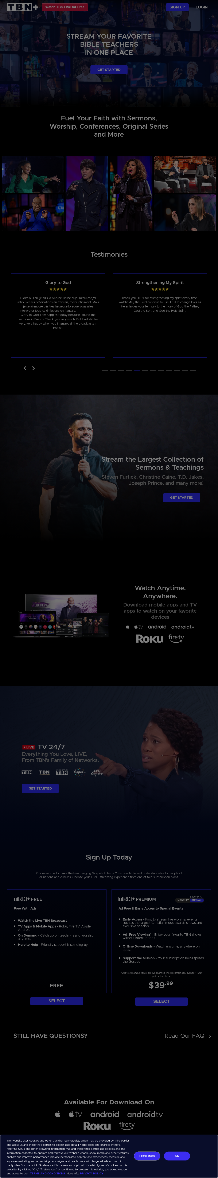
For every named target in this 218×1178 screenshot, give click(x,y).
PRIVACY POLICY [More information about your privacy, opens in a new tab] (92, 1173)
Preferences (147, 1156)
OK (177, 1156)
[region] (109, 1156)
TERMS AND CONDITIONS (47, 1173)
